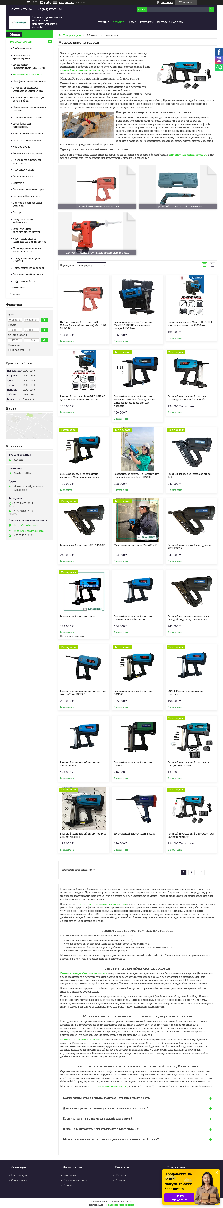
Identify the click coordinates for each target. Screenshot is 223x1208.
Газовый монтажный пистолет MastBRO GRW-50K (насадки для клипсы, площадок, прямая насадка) (134, 401)
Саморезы (19, 212)
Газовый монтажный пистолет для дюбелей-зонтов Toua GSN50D (136, 475)
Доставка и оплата (170, 22)
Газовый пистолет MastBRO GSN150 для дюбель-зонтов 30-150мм (190, 324)
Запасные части (23, 176)
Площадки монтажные (28, 117)
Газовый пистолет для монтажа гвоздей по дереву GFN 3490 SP (188, 618)
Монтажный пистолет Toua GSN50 (135, 545)
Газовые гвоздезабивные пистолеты (84, 973)
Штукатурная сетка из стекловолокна (27, 250)
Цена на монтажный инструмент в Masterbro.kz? (101, 1129)
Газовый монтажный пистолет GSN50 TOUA (80, 764)
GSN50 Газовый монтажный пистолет (186, 693)
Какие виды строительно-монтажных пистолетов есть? (107, 1098)
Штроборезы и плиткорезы (22, 125)
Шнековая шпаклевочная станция (29, 109)
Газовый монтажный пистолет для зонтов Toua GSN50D (83, 693)
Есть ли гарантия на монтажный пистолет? (97, 1118)
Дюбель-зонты (22, 48)
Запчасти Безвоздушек (27, 196)
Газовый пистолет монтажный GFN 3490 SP (190, 475)
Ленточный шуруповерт (28, 267)
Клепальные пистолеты (28, 133)
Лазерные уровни (24, 169)
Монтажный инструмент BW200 (134, 833)
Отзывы (15, 294)
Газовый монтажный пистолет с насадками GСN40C (188, 764)
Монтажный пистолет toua (77, 616)
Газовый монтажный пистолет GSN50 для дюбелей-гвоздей (188, 398)
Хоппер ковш (21, 146)
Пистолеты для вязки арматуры (27, 161)
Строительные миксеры (28, 189)
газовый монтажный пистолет (80, 70)
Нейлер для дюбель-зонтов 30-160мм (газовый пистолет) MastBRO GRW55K (83, 325)
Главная (103, 22)
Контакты (146, 22)
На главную (19, 1175)
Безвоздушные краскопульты (22, 56)
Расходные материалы (28, 153)
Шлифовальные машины (29, 81)
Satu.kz (128, 1201)
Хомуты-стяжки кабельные (23, 220)
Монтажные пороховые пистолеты (83, 1039)
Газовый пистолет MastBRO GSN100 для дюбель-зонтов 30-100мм (82, 398)
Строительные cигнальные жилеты (26, 230)
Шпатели (18, 182)
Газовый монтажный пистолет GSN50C (134, 693)
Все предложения (21, 41)
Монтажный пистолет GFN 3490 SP (82, 545)
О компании (17, 287)
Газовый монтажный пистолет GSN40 (134, 764)
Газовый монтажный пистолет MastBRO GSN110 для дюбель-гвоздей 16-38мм (134, 325)
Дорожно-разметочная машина (27, 204)
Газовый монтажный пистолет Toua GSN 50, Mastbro (83, 835)
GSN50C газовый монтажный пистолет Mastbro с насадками (79, 475)
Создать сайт (66, 2)
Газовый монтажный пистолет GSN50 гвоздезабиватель (134, 618)
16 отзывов (167, 2)
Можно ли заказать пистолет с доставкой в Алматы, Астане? (111, 1139)
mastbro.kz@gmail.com (29, 530)
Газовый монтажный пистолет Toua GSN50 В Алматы (191, 835)
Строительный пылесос (28, 274)
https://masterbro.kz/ (27, 525)
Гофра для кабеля (24, 281)
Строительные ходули (27, 140)
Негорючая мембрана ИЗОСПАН (27, 259)
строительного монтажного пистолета (101, 904)
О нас (132, 22)
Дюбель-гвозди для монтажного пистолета (28, 89)
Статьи (68, 1185)
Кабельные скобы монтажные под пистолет (29, 240)
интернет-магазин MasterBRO (187, 154)
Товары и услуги (74, 35)
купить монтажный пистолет (107, 1086)
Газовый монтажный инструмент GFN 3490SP (190, 547)
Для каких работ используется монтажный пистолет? (106, 1108)
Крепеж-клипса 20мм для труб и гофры (29, 99)
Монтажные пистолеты (28, 74)
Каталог (118, 22)
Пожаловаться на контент (119, 1204)
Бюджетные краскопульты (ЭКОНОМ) (29, 66)
